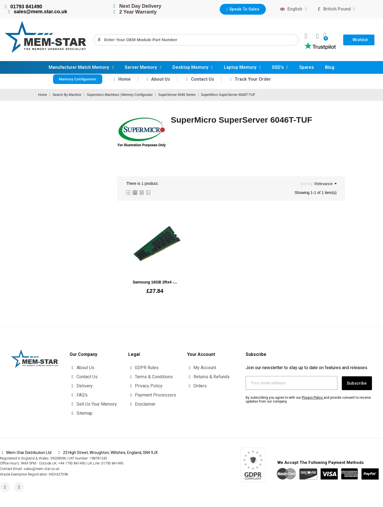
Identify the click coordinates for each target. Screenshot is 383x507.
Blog (329, 67)
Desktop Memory (192, 67)
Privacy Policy (312, 397)
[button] (243, 9)
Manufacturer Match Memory (81, 67)
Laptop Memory (242, 67)
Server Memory (143, 67)
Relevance (325, 183)
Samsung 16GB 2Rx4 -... (155, 282)
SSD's (280, 67)
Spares (306, 67)
